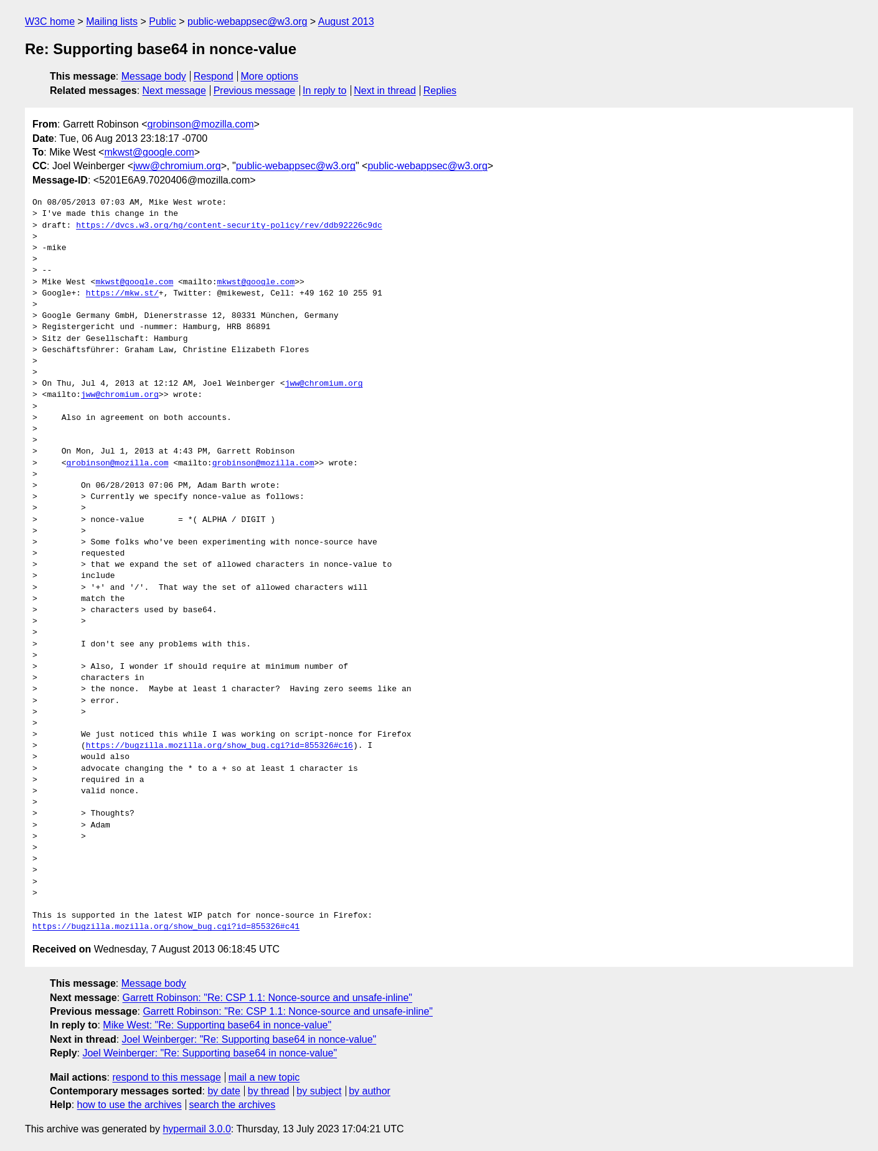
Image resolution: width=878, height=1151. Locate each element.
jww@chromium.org (177, 166)
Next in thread (385, 90)
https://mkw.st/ (122, 293)
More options (270, 76)
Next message (174, 90)
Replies (439, 90)
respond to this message (166, 1077)
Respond (214, 76)
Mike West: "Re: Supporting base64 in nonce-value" (217, 1025)
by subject (318, 1091)
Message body (153, 76)
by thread (269, 1091)
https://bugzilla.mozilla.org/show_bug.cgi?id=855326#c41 (166, 927)
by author (369, 1091)
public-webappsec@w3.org (247, 21)
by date (223, 1091)
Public (162, 21)
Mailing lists (112, 21)
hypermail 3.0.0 (196, 1129)
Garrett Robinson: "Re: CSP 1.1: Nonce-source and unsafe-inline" (268, 997)
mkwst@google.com (149, 152)
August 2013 (346, 21)
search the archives (232, 1104)
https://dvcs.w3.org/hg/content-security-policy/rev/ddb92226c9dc (229, 225)
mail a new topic (264, 1077)
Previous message (255, 90)
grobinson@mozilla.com (201, 124)
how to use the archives (129, 1104)
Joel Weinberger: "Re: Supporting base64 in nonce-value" (249, 1039)
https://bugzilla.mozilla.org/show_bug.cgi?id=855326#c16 (219, 746)
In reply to (324, 90)
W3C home (50, 21)
